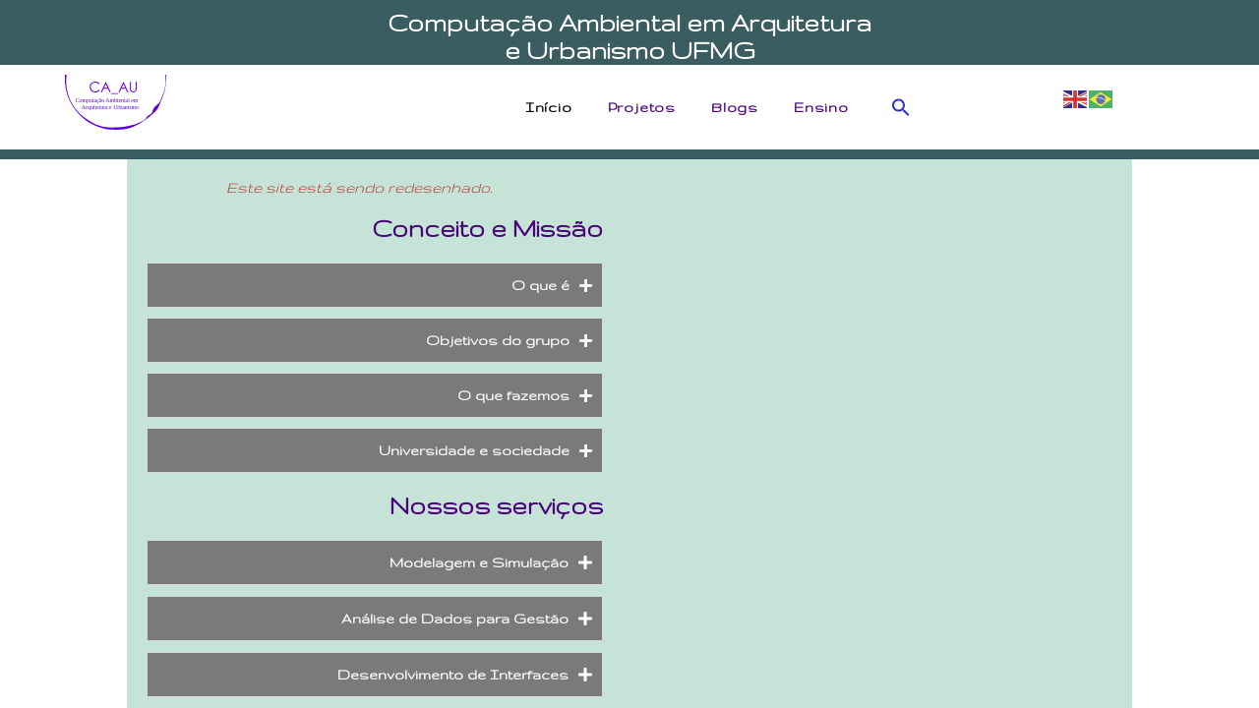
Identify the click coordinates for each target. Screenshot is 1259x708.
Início (553, 107)
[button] (900, 107)
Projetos (647, 107)
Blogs (739, 107)
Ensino (826, 107)
